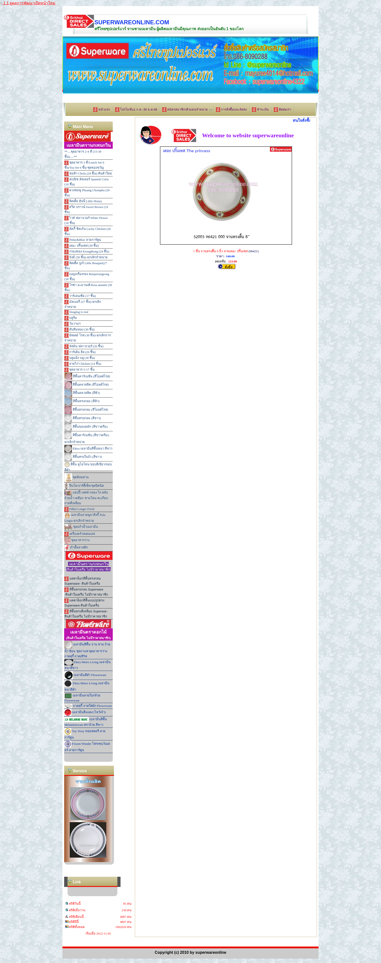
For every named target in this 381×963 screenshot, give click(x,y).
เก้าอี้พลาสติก (76, 548)
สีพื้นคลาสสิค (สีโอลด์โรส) (86, 385)
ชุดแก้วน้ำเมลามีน (81, 527)
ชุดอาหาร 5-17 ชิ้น (79, 370)
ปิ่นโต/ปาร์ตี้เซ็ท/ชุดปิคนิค (84, 486)
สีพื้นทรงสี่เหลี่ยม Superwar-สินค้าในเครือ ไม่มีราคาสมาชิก (86, 613)
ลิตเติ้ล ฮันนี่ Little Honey (83, 201)
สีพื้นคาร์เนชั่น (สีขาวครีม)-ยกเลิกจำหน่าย (87, 438)
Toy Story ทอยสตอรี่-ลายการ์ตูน (84, 733)
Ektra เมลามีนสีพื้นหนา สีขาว (88, 448)
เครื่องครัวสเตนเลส (79, 534)
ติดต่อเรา (282, 109)
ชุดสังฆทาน (76, 477)
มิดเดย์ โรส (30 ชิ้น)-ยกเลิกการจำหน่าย (87, 337)
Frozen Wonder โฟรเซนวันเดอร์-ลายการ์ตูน (87, 746)
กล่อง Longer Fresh (79, 509)
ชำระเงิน (260, 109)
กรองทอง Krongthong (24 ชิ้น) (86, 252)
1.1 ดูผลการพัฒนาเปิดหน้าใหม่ (27, 3)
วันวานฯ (72, 324)
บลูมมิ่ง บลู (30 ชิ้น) (79, 358)
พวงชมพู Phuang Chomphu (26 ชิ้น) (87, 192)
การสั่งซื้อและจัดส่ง (231, 109)
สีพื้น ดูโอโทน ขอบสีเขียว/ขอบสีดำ (88, 467)
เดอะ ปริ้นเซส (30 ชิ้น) (81, 246)
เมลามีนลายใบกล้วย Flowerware (82, 697)
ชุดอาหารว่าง (76, 540)
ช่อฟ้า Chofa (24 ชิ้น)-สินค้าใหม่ (88, 174)
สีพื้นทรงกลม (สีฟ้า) (81, 401)
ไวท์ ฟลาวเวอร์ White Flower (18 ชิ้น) (86, 220)
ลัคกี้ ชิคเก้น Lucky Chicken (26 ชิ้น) (87, 231)
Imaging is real (76, 312)
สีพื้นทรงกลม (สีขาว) (82, 418)
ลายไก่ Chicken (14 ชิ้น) (82, 364)
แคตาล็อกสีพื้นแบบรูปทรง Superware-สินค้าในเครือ (84, 603)
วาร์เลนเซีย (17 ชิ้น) (80, 296)
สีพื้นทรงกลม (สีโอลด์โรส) (86, 410)
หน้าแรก (101, 109)
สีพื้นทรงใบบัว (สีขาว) (83, 457)
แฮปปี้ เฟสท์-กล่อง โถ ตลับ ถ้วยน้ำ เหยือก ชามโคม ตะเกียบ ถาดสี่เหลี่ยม (86, 497)
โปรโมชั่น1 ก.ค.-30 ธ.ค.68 (136, 109)
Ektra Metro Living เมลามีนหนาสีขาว (87, 664)
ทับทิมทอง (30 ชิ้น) (79, 330)
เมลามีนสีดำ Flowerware (85, 675)
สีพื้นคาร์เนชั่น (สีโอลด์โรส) (87, 377)
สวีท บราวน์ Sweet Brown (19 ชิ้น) (86, 209)
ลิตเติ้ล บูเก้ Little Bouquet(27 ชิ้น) (85, 265)
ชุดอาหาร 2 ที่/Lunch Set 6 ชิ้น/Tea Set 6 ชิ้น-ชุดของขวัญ (84, 165)
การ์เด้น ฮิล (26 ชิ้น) (80, 352)
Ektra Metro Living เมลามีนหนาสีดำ (86, 685)
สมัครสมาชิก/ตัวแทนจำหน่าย (187, 109)
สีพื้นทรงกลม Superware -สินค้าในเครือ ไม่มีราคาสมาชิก (86, 592)
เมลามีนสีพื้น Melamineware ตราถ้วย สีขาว (85, 722)
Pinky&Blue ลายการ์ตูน (82, 240)
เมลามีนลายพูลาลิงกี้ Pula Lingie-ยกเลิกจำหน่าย (84, 517)
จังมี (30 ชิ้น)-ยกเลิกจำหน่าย (86, 257)
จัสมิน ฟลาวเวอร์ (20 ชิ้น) (84, 346)
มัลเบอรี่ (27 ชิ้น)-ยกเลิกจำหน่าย (82, 304)
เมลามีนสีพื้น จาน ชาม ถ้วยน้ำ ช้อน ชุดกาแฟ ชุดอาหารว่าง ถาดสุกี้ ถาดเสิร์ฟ (87, 649)
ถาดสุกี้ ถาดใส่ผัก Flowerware (88, 706)
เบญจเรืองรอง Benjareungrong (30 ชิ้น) (86, 276)
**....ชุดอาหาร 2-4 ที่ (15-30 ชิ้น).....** (82, 154)
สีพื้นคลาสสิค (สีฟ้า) (82, 393)
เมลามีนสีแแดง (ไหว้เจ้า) (85, 712)
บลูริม (70, 318)
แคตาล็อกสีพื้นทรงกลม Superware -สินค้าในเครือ (82, 581)
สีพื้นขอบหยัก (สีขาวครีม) (86, 427)
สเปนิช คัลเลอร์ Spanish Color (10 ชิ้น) (86, 181)
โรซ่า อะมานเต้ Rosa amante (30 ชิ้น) (88, 287)
